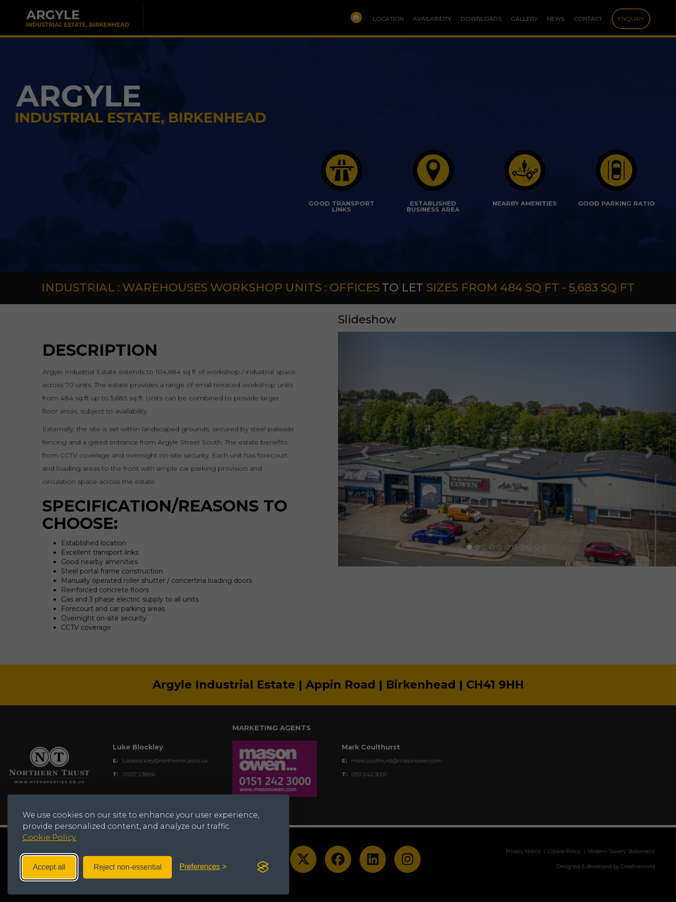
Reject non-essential (127, 867)
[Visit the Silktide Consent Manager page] (263, 867)
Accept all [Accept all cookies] (49, 867)
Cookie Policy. (50, 837)
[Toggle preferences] (203, 867)
